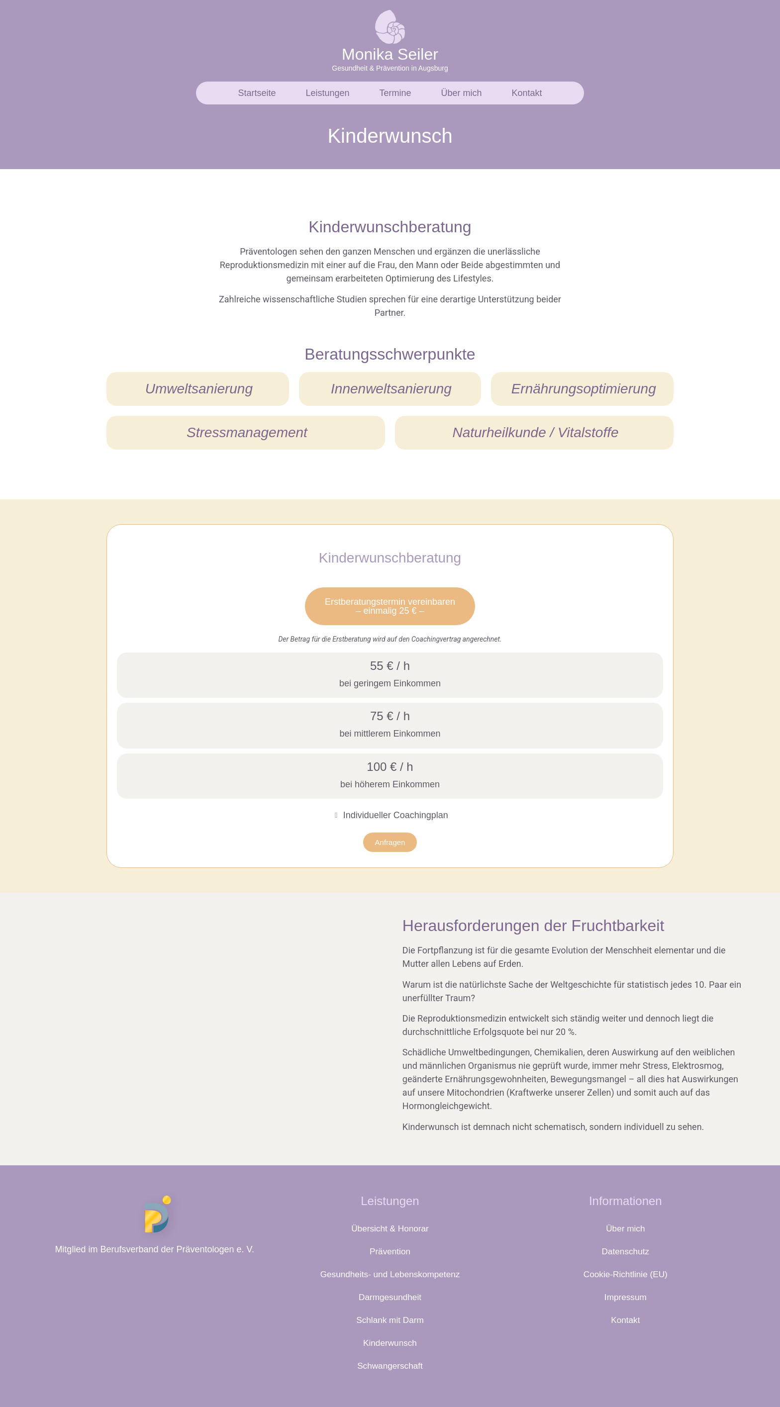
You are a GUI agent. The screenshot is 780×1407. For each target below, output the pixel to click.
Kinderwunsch (390, 1343)
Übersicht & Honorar (389, 1228)
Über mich (461, 93)
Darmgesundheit (390, 1297)
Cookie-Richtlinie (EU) (626, 1274)
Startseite (257, 93)
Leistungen (327, 93)
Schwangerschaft (390, 1366)
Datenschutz (625, 1251)
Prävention (390, 1251)
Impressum (625, 1297)
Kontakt (527, 93)
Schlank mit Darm (390, 1320)
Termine (395, 93)
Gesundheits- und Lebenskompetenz (390, 1274)
